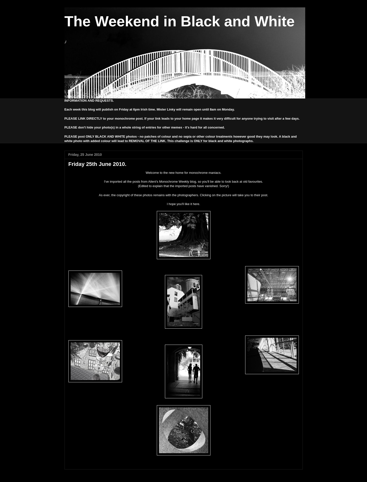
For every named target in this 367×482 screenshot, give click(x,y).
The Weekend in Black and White (179, 21)
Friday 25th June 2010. (97, 164)
